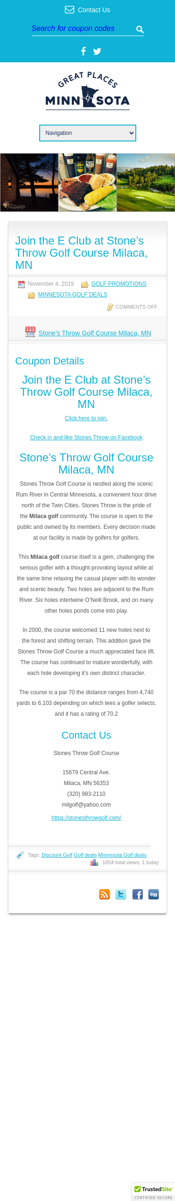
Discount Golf (57, 855)
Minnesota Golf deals (122, 855)
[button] (153, 1192)
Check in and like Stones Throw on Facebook (86, 437)
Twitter (120, 894)
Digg (153, 894)
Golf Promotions (119, 284)
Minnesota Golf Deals (72, 295)
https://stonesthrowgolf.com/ (86, 818)
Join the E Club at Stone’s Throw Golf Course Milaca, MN (81, 252)
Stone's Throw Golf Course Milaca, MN (95, 333)
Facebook (137, 894)
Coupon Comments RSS (104, 894)
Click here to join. (86, 418)
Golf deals (85, 855)
